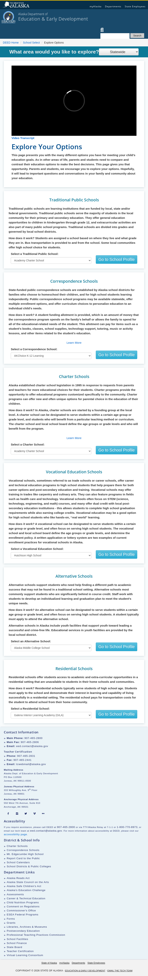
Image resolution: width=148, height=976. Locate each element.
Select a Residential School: (30, 708)
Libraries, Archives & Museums (27, 926)
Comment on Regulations (23, 906)
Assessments (15, 894)
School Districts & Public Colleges (29, 866)
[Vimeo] (34, 813)
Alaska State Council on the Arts (28, 882)
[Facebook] (8, 813)
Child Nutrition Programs (23, 902)
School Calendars (18, 862)
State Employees (135, 6)
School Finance (17, 943)
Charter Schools (17, 846)
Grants (11, 922)
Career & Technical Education (26, 898)
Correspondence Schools (23, 850)
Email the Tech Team (119, 970)
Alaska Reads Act (18, 878)
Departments (113, 6)
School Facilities (17, 939)
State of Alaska (17, 5)
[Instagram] (17, 813)
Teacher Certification (20, 951)
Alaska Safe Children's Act (24, 886)
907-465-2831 (26, 755)
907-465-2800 (33, 738)
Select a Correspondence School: (34, 349)
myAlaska (96, 6)
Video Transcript (23, 138)
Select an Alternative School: (31, 641)
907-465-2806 (30, 742)
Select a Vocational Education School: (37, 548)
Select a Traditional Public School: (34, 253)
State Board (14, 947)
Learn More (74, 342)
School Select (31, 42)
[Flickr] (43, 813)
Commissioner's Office (21, 910)
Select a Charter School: (28, 444)
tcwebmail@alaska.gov (31, 764)
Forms (11, 918)
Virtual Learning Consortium (25, 955)
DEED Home (11, 42)
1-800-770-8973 (127, 827)
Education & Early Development (85, 970)
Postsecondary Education (23, 930)
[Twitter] (25, 813)
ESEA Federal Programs (22, 914)
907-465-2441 (22, 760)
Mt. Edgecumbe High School (25, 854)
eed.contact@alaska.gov (32, 746)
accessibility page (15, 834)
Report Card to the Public (23, 858)
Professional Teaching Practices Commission (36, 934)
